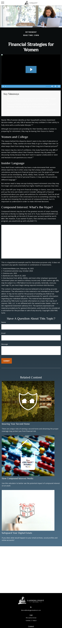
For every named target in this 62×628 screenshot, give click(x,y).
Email (3, 333)
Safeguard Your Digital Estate (17, 533)
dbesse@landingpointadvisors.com (31, 610)
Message (4, 344)
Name (3, 322)
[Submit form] (6, 361)
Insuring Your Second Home (16, 424)
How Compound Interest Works (17, 478)
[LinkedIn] (31, 607)
